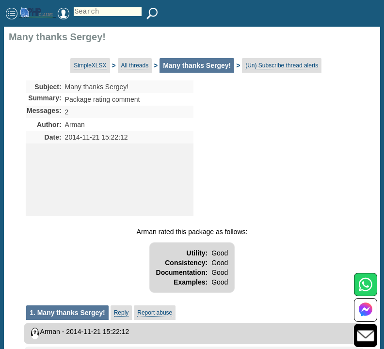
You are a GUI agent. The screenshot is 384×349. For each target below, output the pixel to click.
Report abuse (154, 312)
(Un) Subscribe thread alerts (281, 65)
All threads (135, 65)
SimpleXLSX (90, 65)
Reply (121, 312)
